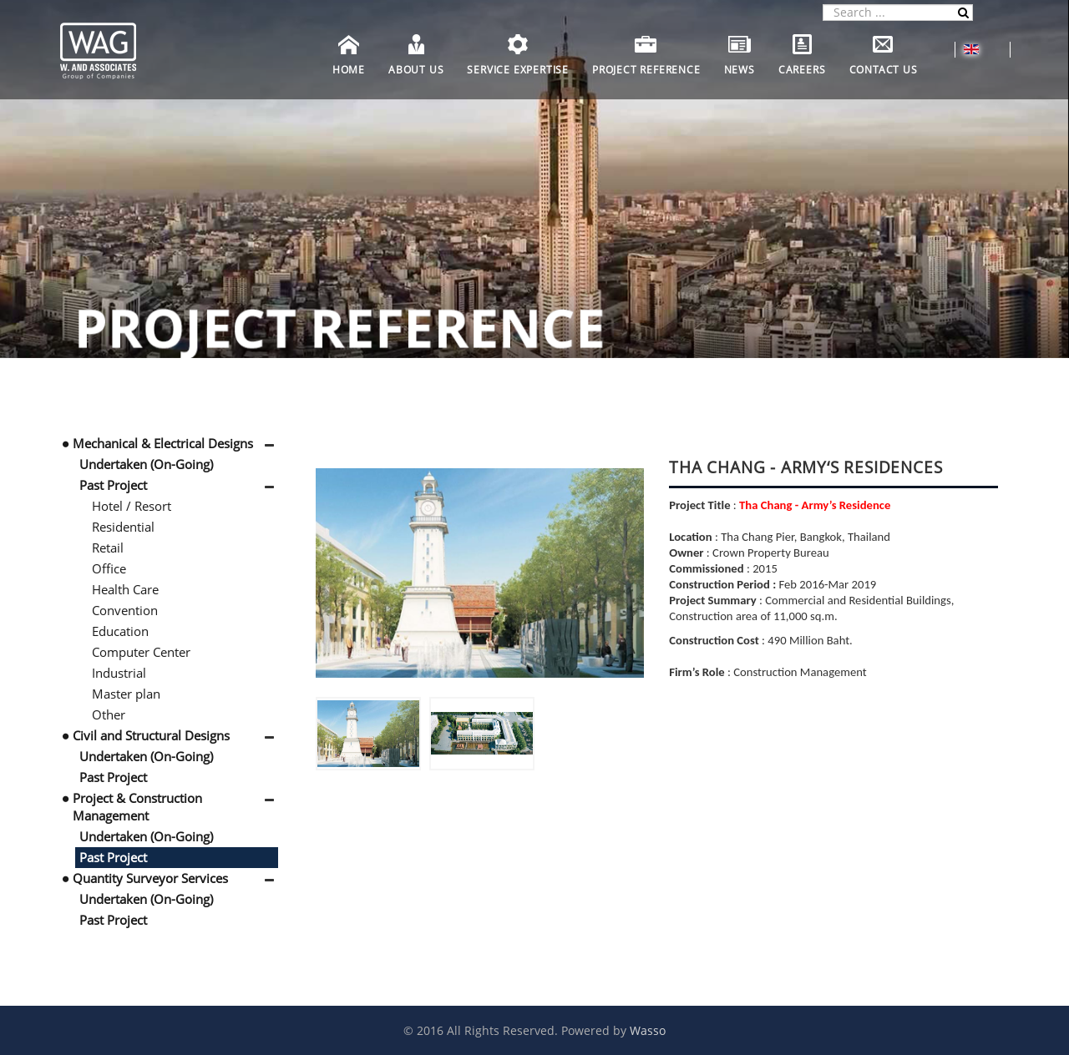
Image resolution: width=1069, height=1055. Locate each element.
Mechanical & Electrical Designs (163, 443)
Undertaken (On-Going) (146, 464)
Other (108, 714)
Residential (123, 526)
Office (109, 568)
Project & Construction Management (137, 807)
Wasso (648, 1030)
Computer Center (141, 652)
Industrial (119, 672)
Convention (125, 610)
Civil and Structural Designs (151, 735)
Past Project (113, 485)
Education (120, 631)
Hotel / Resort (131, 505)
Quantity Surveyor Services (150, 878)
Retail (108, 547)
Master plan (126, 693)
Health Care (125, 589)
